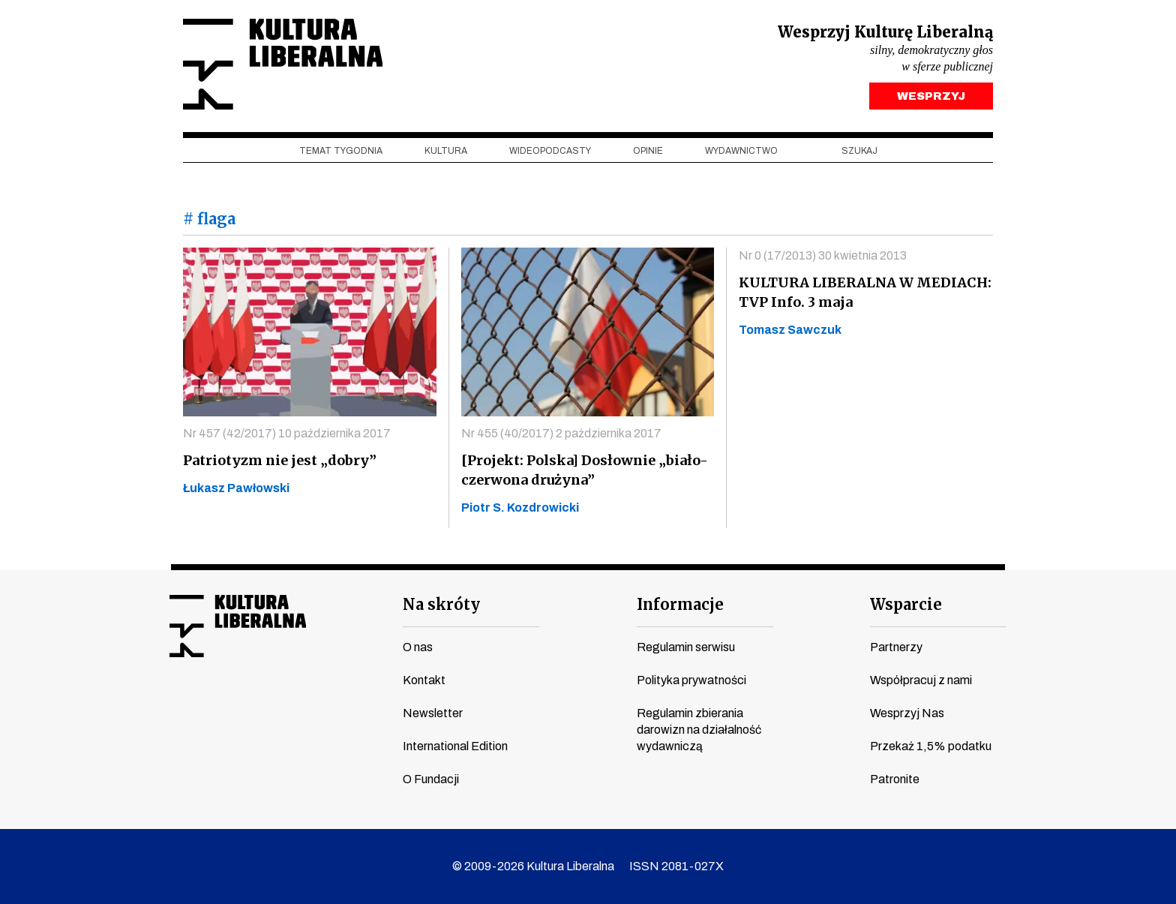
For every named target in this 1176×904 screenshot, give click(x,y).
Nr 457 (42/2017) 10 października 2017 (287, 433)
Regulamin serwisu (686, 647)
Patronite (895, 779)
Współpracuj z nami (921, 680)
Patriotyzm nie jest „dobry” (279, 460)
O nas (418, 647)
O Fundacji (431, 779)
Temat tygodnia (340, 151)
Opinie (648, 151)
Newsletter (433, 713)
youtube (208, 704)
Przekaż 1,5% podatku (931, 746)
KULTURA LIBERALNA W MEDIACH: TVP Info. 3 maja (865, 292)
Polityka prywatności (691, 680)
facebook (179, 704)
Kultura (445, 151)
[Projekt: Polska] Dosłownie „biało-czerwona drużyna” (584, 470)
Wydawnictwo (741, 151)
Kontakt (424, 680)
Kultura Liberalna (282, 64)
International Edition (455, 746)
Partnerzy (896, 647)
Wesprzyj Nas (907, 713)
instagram (236, 704)
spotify (322, 704)
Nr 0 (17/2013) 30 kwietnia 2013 (823, 255)
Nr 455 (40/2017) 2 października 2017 (561, 433)
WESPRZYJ (931, 96)
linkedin (293, 704)
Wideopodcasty (550, 151)
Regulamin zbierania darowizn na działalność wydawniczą (699, 729)
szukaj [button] (860, 151)
